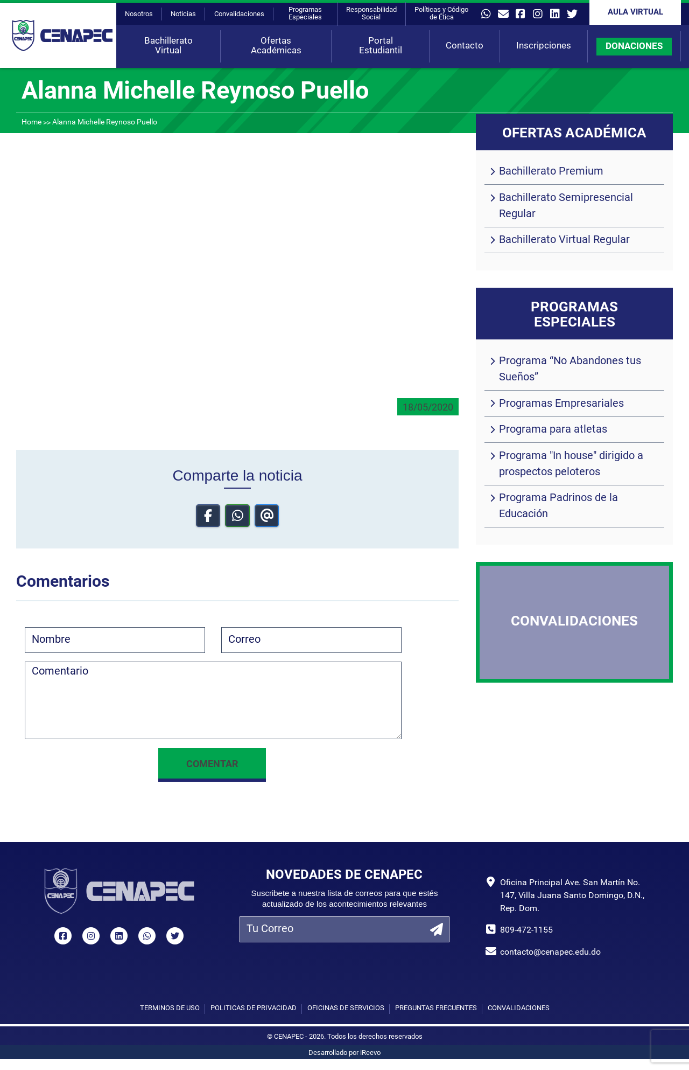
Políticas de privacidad (253, 1008)
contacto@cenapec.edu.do (550, 952)
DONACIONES (634, 46)
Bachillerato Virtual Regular (564, 240)
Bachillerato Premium (551, 171)
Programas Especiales (305, 13)
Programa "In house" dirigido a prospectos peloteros (571, 464)
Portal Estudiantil (380, 46)
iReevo (370, 1053)
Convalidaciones (239, 14)
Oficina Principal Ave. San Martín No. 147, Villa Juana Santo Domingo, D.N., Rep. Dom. (572, 896)
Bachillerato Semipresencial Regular (566, 206)
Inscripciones (543, 46)
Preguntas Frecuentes (436, 1008)
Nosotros (139, 14)
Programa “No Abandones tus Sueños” (570, 369)
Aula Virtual (635, 13)
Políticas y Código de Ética (441, 13)
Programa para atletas (553, 430)
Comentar (212, 765)
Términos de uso (170, 1008)
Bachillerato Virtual (168, 46)
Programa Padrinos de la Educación (558, 506)
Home (31, 123)
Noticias (183, 14)
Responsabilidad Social (371, 13)
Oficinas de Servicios (345, 1008)
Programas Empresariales (561, 404)
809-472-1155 (526, 930)
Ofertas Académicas (276, 46)
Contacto (464, 46)
